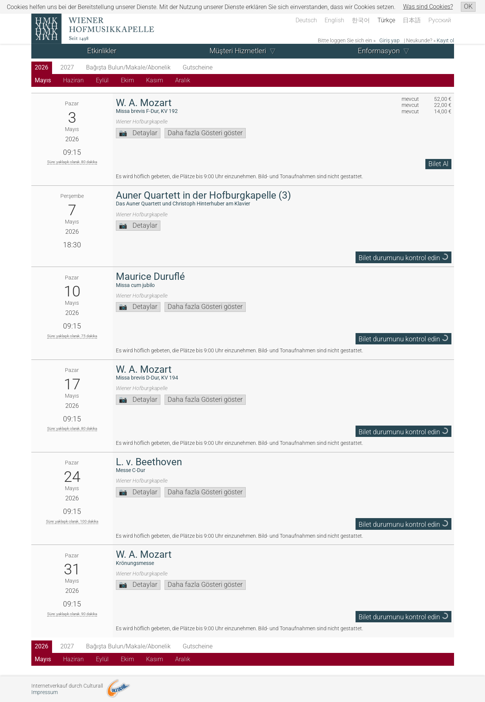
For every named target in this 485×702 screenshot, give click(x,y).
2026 (41, 67)
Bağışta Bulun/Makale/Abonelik (128, 67)
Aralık (182, 80)
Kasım (154, 80)
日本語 (412, 20)
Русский (439, 20)
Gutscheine (197, 67)
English (334, 20)
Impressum (44, 692)
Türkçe (386, 20)
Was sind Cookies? (428, 6)
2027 (67, 67)
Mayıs (43, 80)
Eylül (102, 80)
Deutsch (306, 20)
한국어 (361, 20)
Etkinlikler (101, 50)
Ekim (127, 80)
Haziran (73, 80)
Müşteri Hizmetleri (237, 50)
